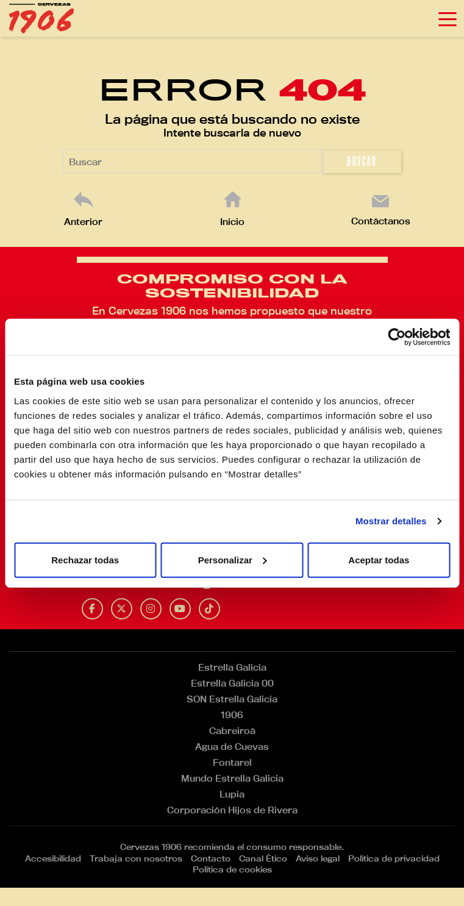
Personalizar (232, 559)
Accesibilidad (53, 858)
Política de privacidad (394, 858)
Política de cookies (232, 869)
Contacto (210, 858)
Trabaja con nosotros (136, 858)
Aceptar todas (378, 559)
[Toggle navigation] (447, 18)
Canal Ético (263, 858)
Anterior (83, 221)
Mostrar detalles (391, 521)
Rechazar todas (85, 559)
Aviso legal (318, 858)
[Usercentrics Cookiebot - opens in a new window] (396, 337)
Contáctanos (380, 221)
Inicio (232, 221)
